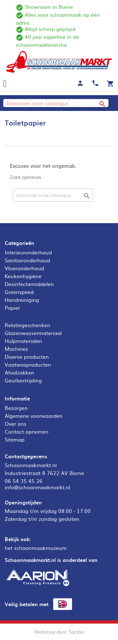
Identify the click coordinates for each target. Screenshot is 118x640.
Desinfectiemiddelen (29, 284)
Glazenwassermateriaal (33, 333)
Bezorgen (16, 407)
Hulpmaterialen (23, 340)
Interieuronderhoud (28, 252)
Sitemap (15, 439)
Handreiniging (22, 299)
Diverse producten (27, 356)
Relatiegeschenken (27, 325)
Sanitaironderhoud (27, 260)
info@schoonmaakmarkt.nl (37, 487)
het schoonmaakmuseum (36, 548)
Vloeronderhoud (24, 268)
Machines (16, 348)
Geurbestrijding (23, 380)
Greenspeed (19, 292)
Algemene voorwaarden (34, 415)
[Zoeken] (56, 103)
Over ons (15, 423)
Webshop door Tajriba (59, 631)
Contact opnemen (26, 431)
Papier (12, 307)
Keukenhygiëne (23, 276)
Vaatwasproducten (28, 364)
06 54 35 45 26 (23, 481)
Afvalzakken (19, 372)
